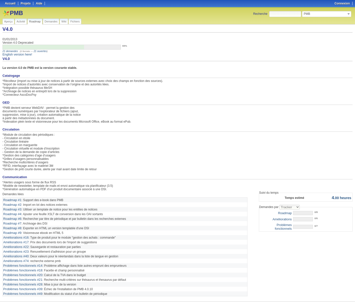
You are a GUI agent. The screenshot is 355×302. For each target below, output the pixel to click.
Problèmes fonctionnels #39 (21, 284)
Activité (21, 21)
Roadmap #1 (11, 199)
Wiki (63, 21)
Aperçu (8, 21)
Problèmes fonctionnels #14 (21, 262)
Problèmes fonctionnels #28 (21, 279)
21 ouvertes (39, 51)
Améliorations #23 (15, 248)
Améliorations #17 (15, 239)
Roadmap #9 (11, 230)
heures (342, 197)
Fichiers (75, 21)
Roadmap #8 (11, 226)
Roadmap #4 (11, 213)
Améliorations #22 (15, 244)
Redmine (165, 299)
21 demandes (9, 51)
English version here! (16, 54)
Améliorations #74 (15, 257)
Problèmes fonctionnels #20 (21, 270)
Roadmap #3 (11, 208)
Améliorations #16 (15, 235)
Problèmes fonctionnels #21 (21, 275)
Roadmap (35, 21)
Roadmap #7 (11, 222)
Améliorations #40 (15, 253)
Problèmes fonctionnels (276, 224)
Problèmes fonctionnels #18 (21, 266)
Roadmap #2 (11, 204)
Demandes (51, 21)
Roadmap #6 (11, 217)
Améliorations (283, 218)
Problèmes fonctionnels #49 (21, 288)
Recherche (260, 14)
